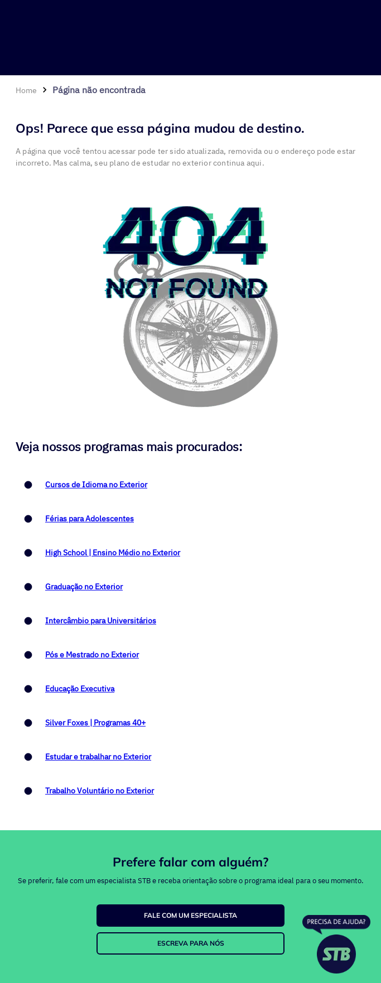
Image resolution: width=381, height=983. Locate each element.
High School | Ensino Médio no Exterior (112, 553)
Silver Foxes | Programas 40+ (95, 723)
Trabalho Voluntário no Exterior (99, 791)
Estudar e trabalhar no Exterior (98, 757)
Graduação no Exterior (84, 587)
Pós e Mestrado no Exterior (92, 655)
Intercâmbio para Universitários (100, 621)
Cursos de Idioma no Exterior (96, 485)
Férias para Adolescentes (89, 519)
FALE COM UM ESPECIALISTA (190, 915)
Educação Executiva (79, 689)
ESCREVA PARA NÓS (190, 943)
